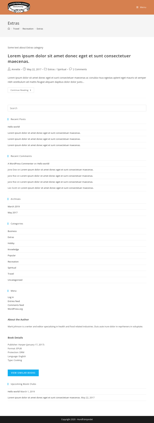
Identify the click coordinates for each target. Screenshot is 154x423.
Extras (40, 28)
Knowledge (13, 249)
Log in (11, 297)
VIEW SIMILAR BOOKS (23, 372)
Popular (12, 255)
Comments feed (16, 305)
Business (12, 231)
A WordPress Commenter (21, 163)
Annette (16, 69)
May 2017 (13, 212)
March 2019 (14, 206)
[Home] (9, 28)
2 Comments (80, 69)
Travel (11, 273)
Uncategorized (15, 279)
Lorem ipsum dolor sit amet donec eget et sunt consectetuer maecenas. (44, 132)
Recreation (13, 261)
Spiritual (61, 69)
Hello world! (14, 126)
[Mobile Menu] (141, 7)
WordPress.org (15, 308)
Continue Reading (22, 89)
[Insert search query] (77, 108)
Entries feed (14, 301)
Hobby (11, 243)
